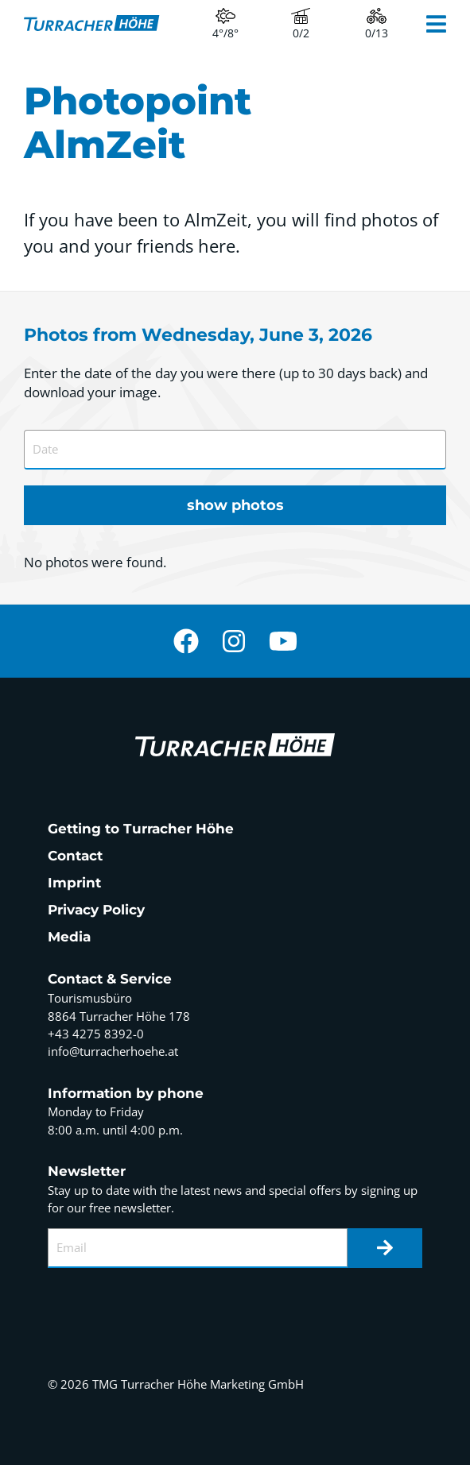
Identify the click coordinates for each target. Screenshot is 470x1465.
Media (69, 937)
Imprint (74, 883)
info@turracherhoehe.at (113, 1051)
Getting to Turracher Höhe (141, 829)
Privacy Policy (96, 910)
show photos (235, 505)
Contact (75, 856)
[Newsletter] (385, 1248)
